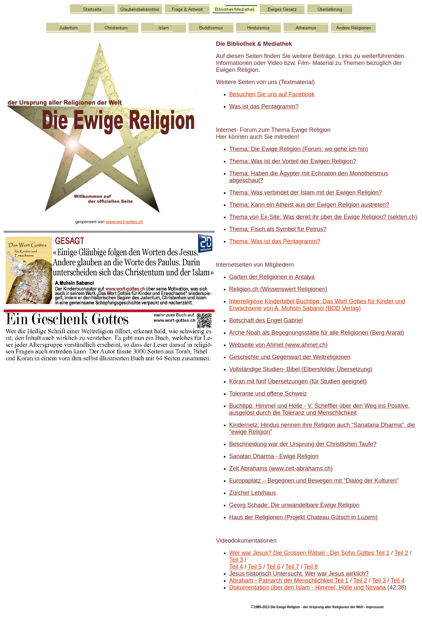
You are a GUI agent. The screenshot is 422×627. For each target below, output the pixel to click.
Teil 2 (401, 553)
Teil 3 (236, 559)
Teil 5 (255, 566)
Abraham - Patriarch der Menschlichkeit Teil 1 (288, 580)
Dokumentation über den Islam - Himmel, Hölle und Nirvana (307, 587)
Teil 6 (273, 566)
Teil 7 (292, 566)
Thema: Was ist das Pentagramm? (274, 241)
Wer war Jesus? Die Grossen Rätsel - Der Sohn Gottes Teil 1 (309, 553)
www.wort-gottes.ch (124, 221)
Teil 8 (311, 566)
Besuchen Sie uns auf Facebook (272, 94)
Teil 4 (236, 566)
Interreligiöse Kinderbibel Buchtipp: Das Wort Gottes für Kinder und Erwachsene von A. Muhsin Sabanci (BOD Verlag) (317, 305)
